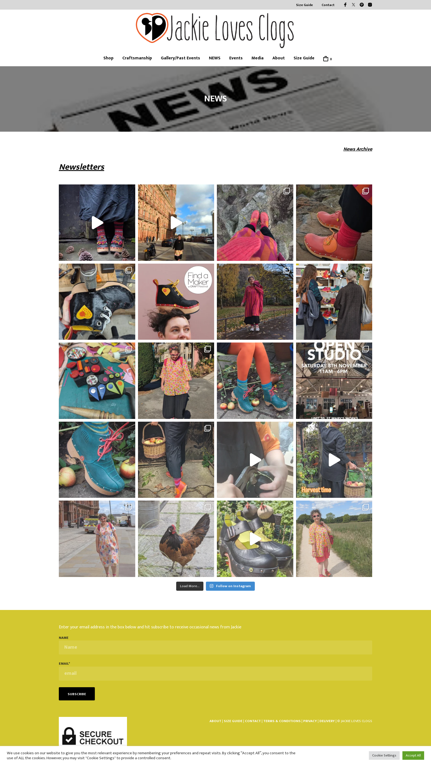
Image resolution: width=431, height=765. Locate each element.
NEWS (214, 58)
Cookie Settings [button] (384, 755)
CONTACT (253, 721)
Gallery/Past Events (180, 58)
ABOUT (215, 721)
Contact (328, 5)
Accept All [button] (413, 755)
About (278, 58)
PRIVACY (310, 721)
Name (215, 645)
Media (258, 58)
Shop (108, 58)
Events (236, 58)
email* (215, 671)
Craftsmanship (137, 58)
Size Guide (304, 5)
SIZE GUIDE (233, 721)
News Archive (357, 149)
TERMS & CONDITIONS (282, 721)
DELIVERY (327, 721)
